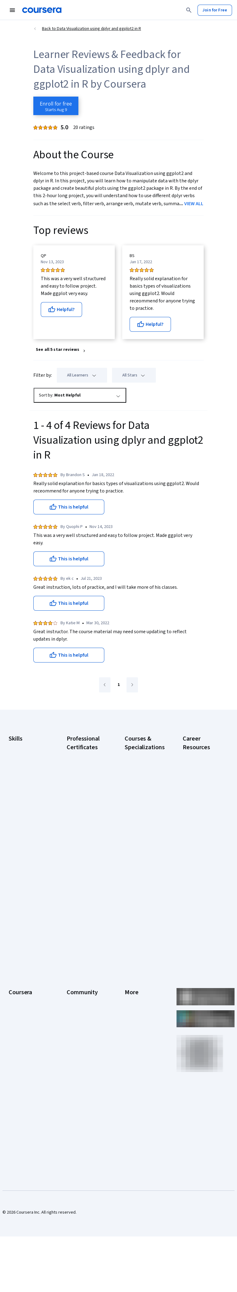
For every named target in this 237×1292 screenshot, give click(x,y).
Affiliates (133, 1037)
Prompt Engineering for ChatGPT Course (143, 887)
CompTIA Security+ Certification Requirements (200, 807)
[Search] (188, 10)
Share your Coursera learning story (202, 909)
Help (129, 990)
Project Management (28, 823)
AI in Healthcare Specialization (139, 804)
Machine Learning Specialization (140, 872)
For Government (24, 1058)
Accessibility (136, 1000)
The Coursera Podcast (79, 993)
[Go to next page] (132, 684)
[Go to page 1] (118, 685)
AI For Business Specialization (139, 773)
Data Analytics (22, 780)
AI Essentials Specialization (138, 758)
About (14, 953)
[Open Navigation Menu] (12, 10)
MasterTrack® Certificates (21, 1027)
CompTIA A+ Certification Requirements (196, 785)
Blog (71, 981)
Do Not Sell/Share (141, 1061)
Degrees (17, 1040)
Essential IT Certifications (195, 826)
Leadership (19, 972)
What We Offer (22, 963)
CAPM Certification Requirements (200, 767)
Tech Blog (76, 1006)
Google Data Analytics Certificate (85, 789)
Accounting (19, 746)
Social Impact (21, 1086)
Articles (132, 1018)
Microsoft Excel (22, 814)
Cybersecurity (22, 771)
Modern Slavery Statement (139, 1049)
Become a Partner (25, 1077)
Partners (74, 963)
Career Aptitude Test (202, 755)
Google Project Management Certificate (81, 822)
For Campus (20, 1068)
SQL (12, 842)
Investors (133, 963)
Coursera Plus (21, 1000)
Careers (16, 981)
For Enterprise (22, 1049)
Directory (133, 1027)
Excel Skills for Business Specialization (138, 838)
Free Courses (21, 1095)
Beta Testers (79, 972)
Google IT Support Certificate (84, 804)
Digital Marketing (24, 789)
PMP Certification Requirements (198, 872)
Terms (131, 972)
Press (130, 953)
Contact (132, 1009)
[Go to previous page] (104, 684)
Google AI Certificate (86, 755)
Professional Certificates (20, 1012)
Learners (75, 953)
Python (15, 832)
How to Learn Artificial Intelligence (203, 856)
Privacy (131, 981)
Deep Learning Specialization (138, 819)
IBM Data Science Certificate (82, 887)
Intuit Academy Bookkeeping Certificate (80, 906)
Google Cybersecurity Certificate (80, 770)
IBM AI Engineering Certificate (83, 856)
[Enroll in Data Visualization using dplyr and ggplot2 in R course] (55, 106)
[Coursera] (41, 10)
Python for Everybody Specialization (138, 906)
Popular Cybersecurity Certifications (196, 890)
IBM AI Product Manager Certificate (85, 872)
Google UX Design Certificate (83, 841)
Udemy (15, 1105)
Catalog (16, 990)
